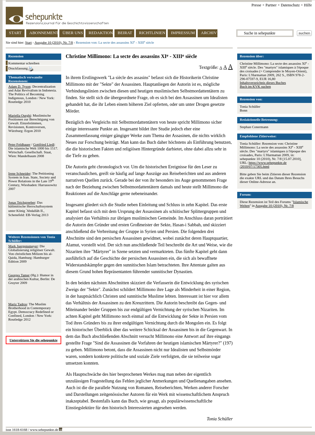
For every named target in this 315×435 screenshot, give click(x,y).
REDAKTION (101, 32)
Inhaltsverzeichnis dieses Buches (263, 82)
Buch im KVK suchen (255, 86)
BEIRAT (125, 32)
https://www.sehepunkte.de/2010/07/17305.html (263, 164)
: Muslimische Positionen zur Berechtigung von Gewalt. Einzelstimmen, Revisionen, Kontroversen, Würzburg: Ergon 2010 (31, 123)
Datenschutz (290, 5)
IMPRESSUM (183, 32)
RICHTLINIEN (152, 32)
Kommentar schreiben (23, 63)
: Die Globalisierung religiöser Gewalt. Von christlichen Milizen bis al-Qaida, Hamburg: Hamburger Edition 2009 (31, 253)
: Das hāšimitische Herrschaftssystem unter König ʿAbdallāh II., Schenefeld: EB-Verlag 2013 (30, 208)
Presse (256, 5)
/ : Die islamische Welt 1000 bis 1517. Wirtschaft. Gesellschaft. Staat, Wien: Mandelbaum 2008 (33, 150)
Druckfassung (20, 68)
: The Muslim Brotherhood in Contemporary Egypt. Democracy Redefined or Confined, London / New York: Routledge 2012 (31, 311)
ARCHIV (209, 32)
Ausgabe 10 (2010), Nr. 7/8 (53, 42)
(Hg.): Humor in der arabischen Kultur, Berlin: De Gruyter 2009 (31, 279)
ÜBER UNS (72, 32)
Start (28, 42)
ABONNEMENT (43, 32)
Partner (271, 5)
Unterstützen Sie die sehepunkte (34, 340)
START (15, 32)
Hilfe (308, 5)
